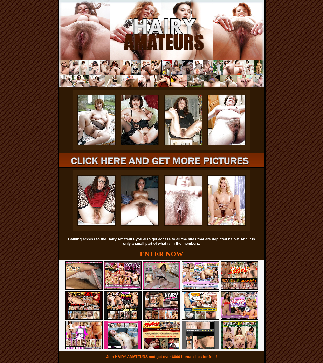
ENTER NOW (161, 254)
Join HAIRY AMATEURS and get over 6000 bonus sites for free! (161, 357)
